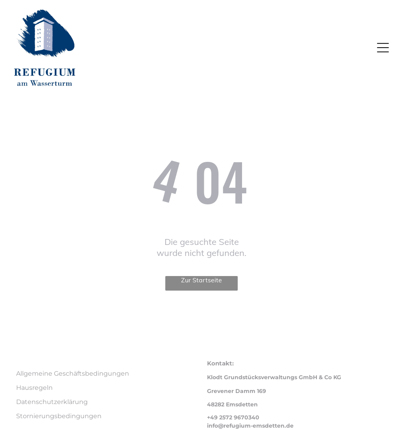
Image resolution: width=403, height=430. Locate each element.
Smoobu (249, 315)
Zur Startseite (201, 280)
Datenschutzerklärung (52, 402)
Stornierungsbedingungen (59, 416)
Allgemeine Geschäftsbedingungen (72, 373)
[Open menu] (383, 48)
